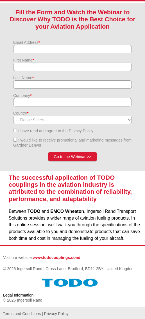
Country (20, 113)
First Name (23, 60)
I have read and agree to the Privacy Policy (55, 131)
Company (22, 95)
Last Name (23, 78)
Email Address (26, 42)
